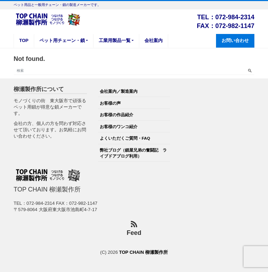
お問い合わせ (235, 40)
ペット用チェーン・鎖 (62, 40)
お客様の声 (110, 103)
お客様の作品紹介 (116, 114)
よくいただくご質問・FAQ (125, 138)
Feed (134, 229)
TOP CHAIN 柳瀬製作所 (143, 252)
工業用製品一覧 (115, 40)
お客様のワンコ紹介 (118, 126)
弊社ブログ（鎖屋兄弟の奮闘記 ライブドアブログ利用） (133, 153)
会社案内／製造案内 (118, 91)
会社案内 (153, 40)
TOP (24, 40)
